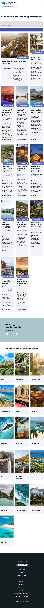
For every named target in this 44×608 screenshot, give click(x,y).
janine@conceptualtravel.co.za (22, 593)
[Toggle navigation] (40, 4)
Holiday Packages (22, 575)
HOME (22, 572)
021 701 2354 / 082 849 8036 (22, 596)
